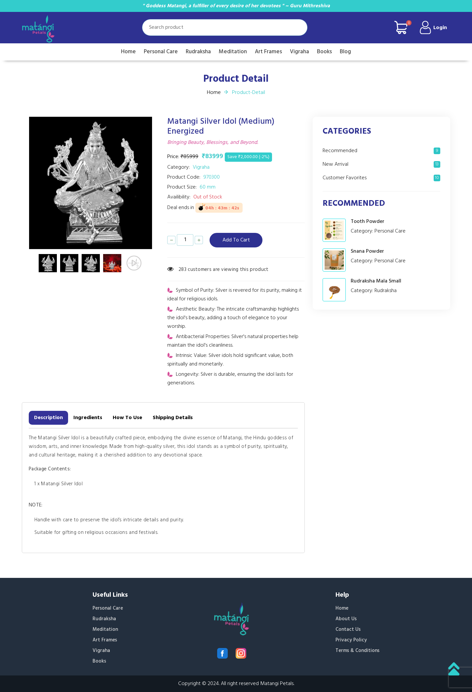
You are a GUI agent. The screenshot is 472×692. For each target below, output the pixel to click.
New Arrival (335, 164)
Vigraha (299, 51)
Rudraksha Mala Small (376, 281)
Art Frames (268, 51)
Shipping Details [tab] (173, 417)
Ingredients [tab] (87, 417)
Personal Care (161, 51)
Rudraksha (198, 51)
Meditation (233, 51)
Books (324, 51)
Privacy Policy (351, 640)
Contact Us (348, 629)
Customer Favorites (345, 178)
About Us (346, 619)
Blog (345, 51)
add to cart (236, 240)
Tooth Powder (367, 221)
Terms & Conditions (357, 651)
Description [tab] (48, 417)
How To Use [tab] (127, 417)
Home (128, 51)
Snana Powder (367, 251)
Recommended (340, 151)
